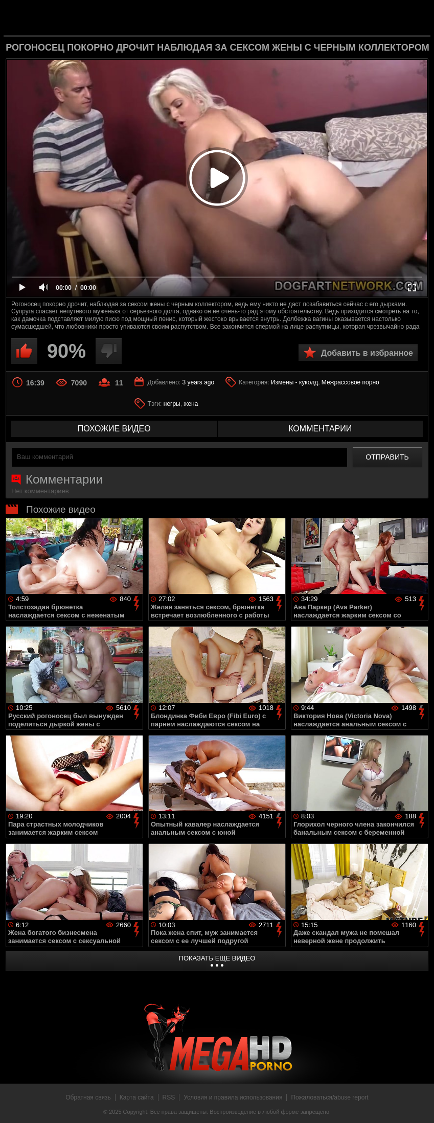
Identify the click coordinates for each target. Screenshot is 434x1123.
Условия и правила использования (233, 1097)
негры (172, 403)
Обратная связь (87, 1097)
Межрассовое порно (350, 382)
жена (191, 403)
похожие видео (114, 428)
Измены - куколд (294, 382)
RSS (169, 1097)
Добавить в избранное (367, 353)
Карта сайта (137, 1097)
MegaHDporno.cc (233, 17)
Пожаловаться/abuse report (329, 1097)
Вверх (418, 1104)
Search (414, 18)
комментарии (320, 428)
